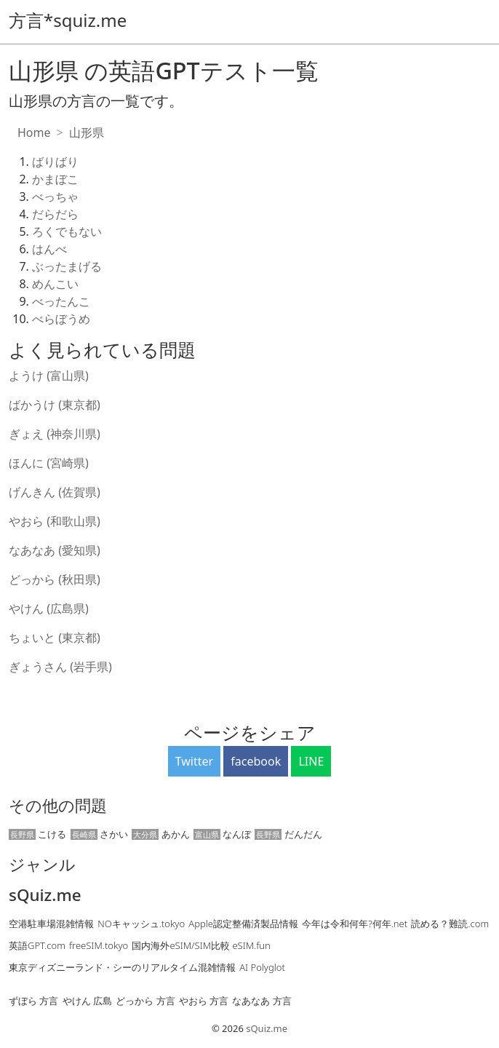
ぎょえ (28, 434)
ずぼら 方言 (33, 1000)
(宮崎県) (68, 463)
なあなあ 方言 (261, 1000)
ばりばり (55, 162)
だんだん (288, 834)
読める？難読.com (450, 923)
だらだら (55, 214)
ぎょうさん (39, 667)
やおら (28, 521)
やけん (28, 608)
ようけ (28, 376)
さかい (99, 834)
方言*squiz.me (68, 20)
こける (37, 834)
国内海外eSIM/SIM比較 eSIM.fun (201, 945)
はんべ (49, 249)
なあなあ (33, 550)
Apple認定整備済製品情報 (243, 923)
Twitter (194, 761)
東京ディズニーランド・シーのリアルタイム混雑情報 (122, 967)
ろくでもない (67, 231)
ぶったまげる (67, 266)
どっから (33, 579)
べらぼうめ (61, 319)
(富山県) (68, 376)
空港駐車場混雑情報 (51, 923)
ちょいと (33, 638)
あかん (160, 834)
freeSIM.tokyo (98, 945)
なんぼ (222, 834)
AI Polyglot (262, 967)
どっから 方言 (145, 1000)
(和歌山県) (73, 521)
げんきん (33, 492)
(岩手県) (91, 667)
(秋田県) (79, 579)
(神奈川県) (73, 434)
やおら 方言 (203, 1000)
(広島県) (68, 608)
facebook (256, 761)
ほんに (28, 463)
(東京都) (79, 405)
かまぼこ (55, 179)
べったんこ (61, 301)
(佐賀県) (79, 492)
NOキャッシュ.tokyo (141, 923)
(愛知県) (79, 550)
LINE (311, 761)
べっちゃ (55, 196)
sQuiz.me (45, 895)
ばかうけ (33, 405)
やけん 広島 (87, 1000)
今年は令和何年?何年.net (354, 923)
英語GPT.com (37, 945)
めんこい (55, 284)
